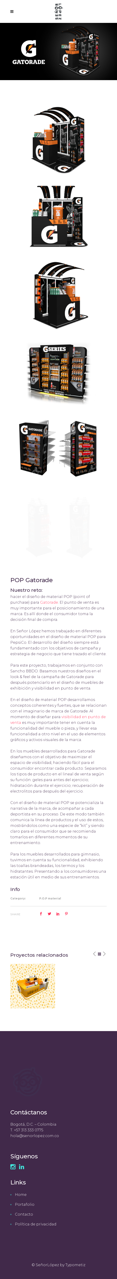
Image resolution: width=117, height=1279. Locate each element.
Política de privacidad (35, 1224)
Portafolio (24, 1204)
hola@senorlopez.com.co (34, 1136)
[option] (32, 986)
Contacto (24, 1214)
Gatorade (49, 602)
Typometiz (75, 1265)
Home (21, 1194)
